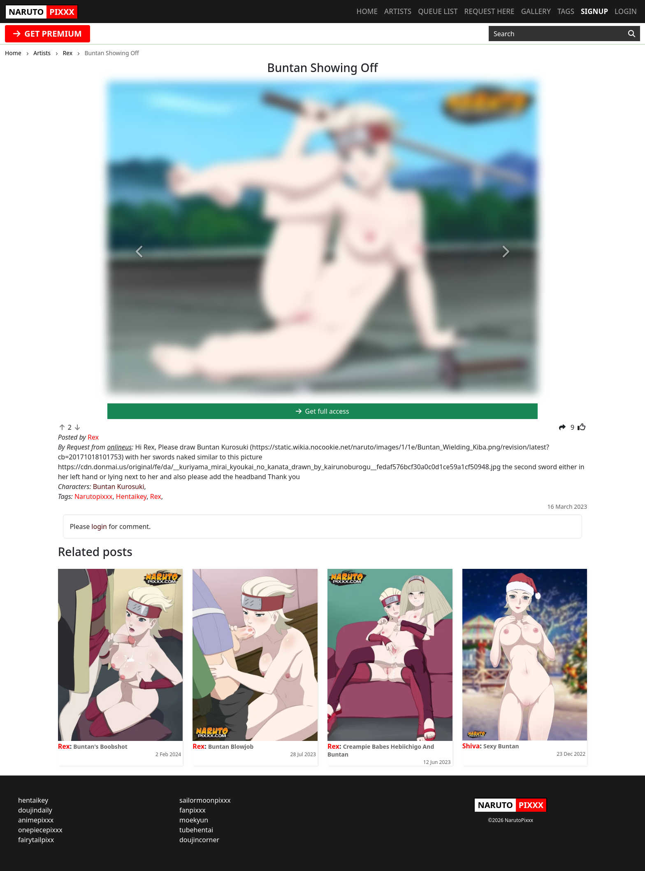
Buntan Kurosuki (118, 486)
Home (367, 11)
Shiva (471, 745)
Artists (397, 11)
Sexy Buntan (501, 746)
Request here (489, 11)
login (99, 526)
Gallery (536, 11)
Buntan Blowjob (230, 746)
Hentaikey (131, 496)
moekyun (193, 819)
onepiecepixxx (40, 829)
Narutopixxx (93, 496)
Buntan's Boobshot (100, 746)
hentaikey (33, 800)
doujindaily (35, 810)
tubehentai (196, 829)
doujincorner (199, 839)
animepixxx (35, 819)
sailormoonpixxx (205, 800)
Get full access (322, 411)
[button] (139, 252)
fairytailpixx (36, 839)
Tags (565, 11)
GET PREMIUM (47, 33)
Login (626, 11)
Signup (594, 11)
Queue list (437, 11)
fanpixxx (192, 810)
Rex (155, 496)
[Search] (631, 34)
